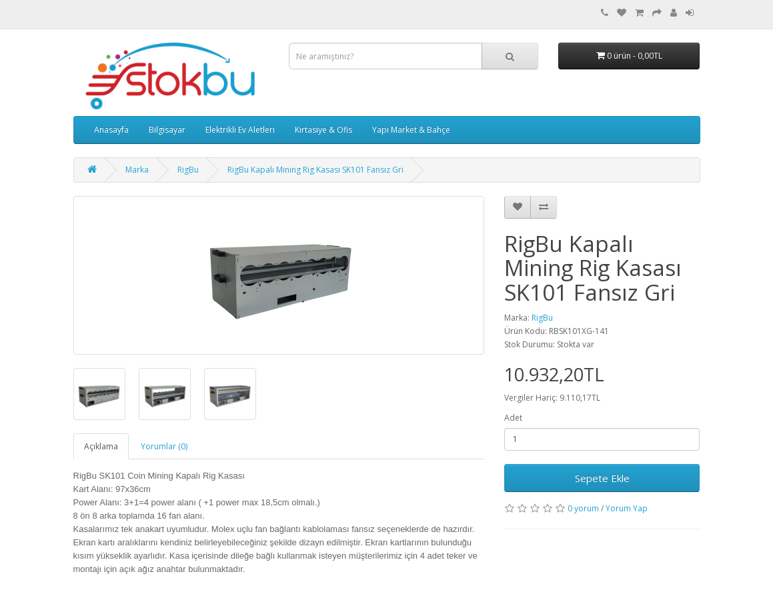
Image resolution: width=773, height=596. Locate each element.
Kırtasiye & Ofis (323, 129)
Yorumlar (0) (164, 446)
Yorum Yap (627, 508)
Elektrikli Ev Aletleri (240, 129)
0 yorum (583, 508)
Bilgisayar (167, 129)
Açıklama (101, 446)
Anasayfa (111, 129)
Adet (513, 417)
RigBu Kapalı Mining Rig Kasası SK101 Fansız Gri (315, 169)
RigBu (188, 169)
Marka (137, 169)
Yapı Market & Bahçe (411, 129)
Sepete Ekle (602, 478)
